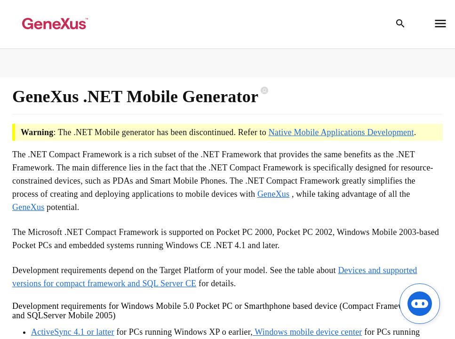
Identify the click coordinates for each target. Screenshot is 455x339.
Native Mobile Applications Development (341, 132)
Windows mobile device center (307, 332)
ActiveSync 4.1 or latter (72, 332)
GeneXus (273, 194)
